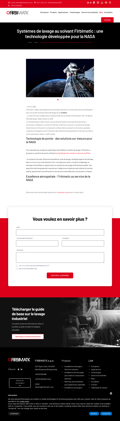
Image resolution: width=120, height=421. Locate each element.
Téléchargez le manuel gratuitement (28, 337)
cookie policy (24, 401)
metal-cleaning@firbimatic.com (20, 2)
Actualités (108, 12)
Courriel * (66, 238)
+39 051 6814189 (15, 5)
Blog (101, 12)
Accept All (106, 414)
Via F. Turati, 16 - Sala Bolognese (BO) (48, 2)
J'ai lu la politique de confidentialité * (34, 265)
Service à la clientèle (90, 12)
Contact (107, 20)
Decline (94, 414)
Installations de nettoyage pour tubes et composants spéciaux (74, 375)
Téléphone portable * (25, 238)
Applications (63, 12)
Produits (53, 12)
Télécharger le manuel (99, 388)
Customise (14, 414)
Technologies (75, 12)
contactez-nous (63, 192)
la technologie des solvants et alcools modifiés (72, 153)
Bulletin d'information (28, 269)
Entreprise (44, 12)
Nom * (18, 227)
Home (30, 42)
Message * (20, 250)
